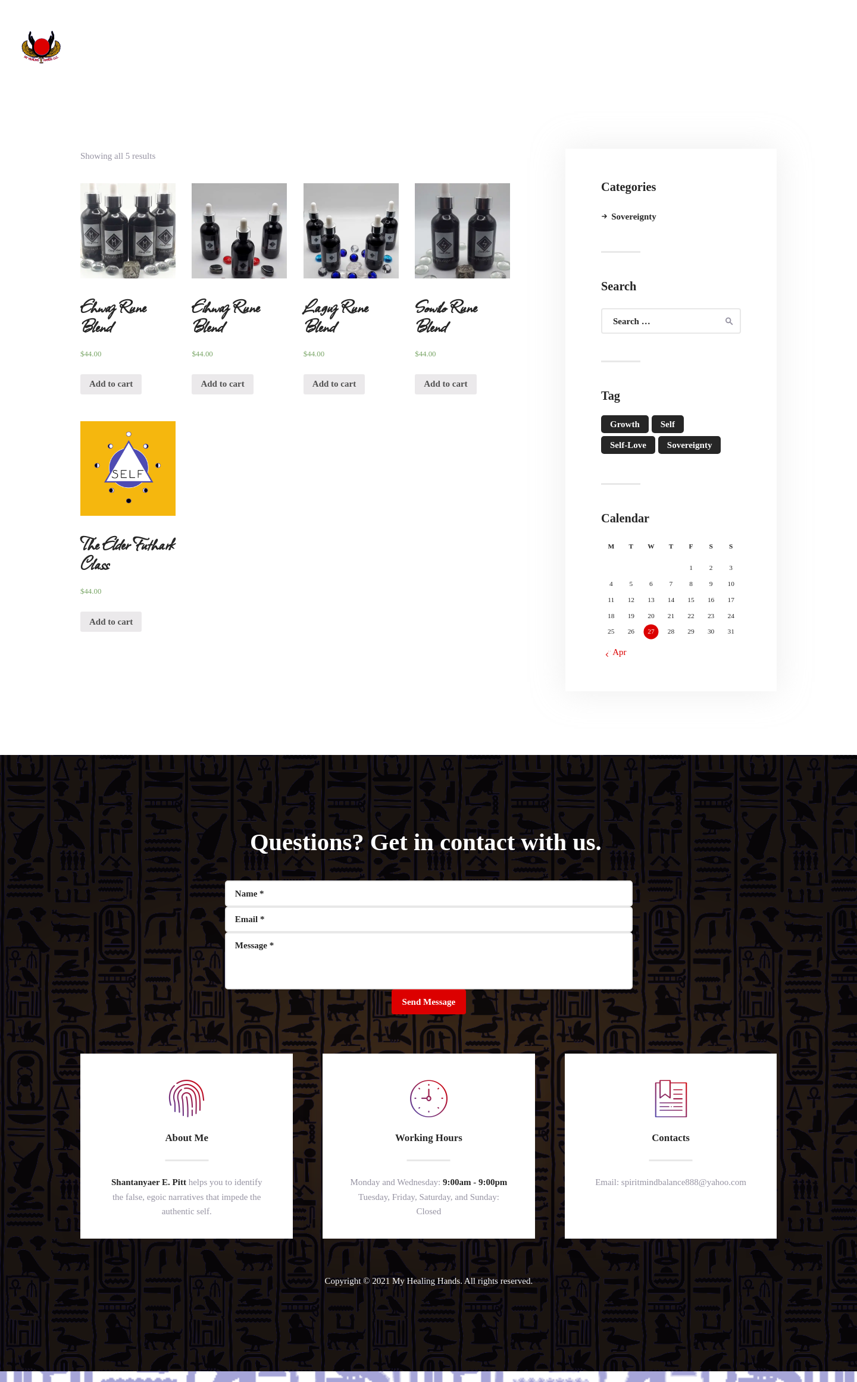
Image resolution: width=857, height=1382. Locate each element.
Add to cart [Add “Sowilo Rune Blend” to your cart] (445, 383)
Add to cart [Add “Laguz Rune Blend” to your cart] (334, 383)
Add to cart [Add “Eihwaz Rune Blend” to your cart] (222, 383)
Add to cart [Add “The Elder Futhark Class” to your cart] (111, 621)
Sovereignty (633, 216)
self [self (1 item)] (668, 424)
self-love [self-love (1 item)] (628, 445)
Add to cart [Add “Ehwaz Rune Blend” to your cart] (111, 383)
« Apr (616, 652)
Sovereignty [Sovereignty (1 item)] (689, 445)
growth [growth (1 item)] (625, 424)
